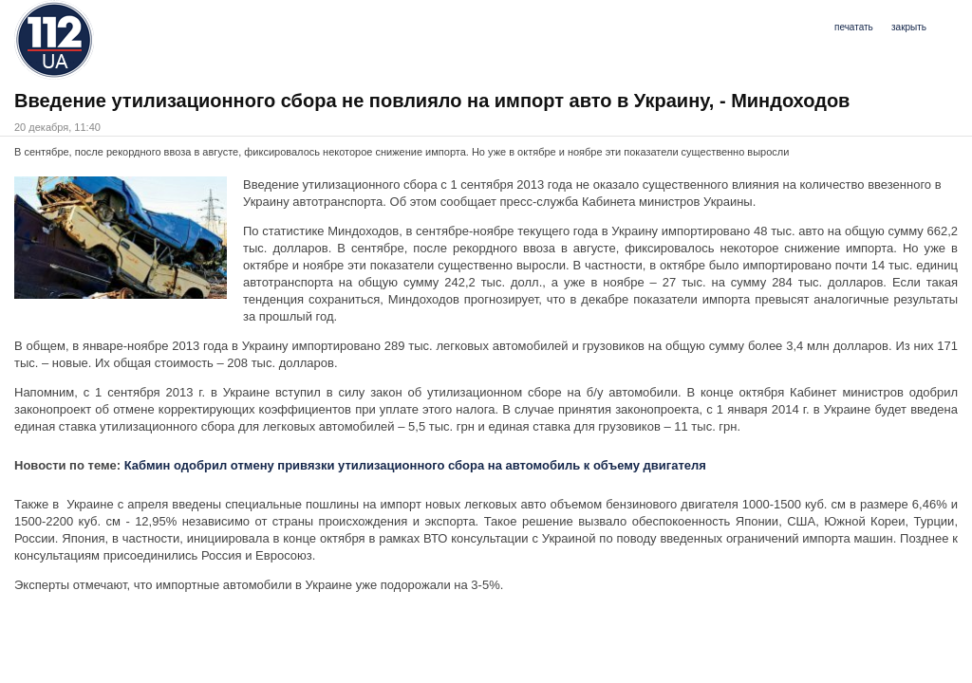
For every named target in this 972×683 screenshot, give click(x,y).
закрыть (908, 27)
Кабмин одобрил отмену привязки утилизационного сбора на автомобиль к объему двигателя (415, 465)
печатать (853, 27)
